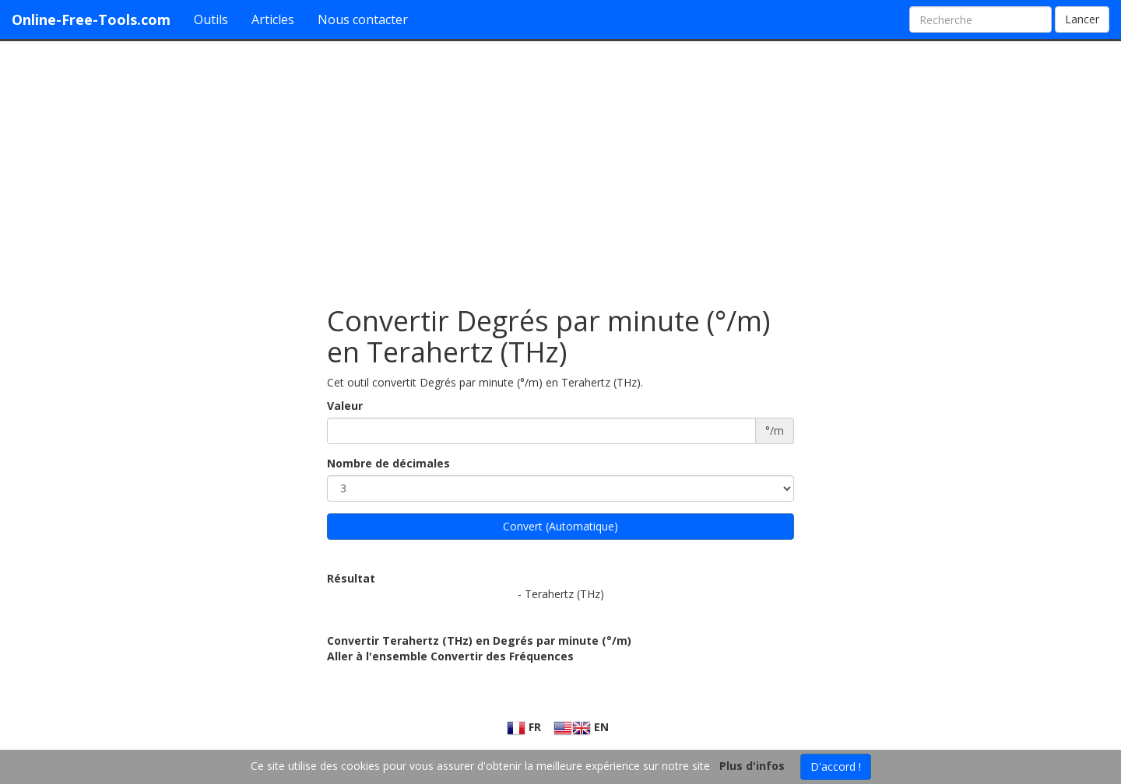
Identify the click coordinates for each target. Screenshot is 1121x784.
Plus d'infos (752, 765)
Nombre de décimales (388, 463)
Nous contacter (363, 19)
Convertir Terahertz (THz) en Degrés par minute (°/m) (479, 640)
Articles (272, 19)
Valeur (345, 405)
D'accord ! (835, 766)
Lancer (1082, 19)
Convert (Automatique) (560, 526)
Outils (211, 19)
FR (524, 726)
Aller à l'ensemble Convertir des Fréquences (450, 656)
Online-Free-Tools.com (91, 19)
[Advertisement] (560, 166)
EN (581, 726)
